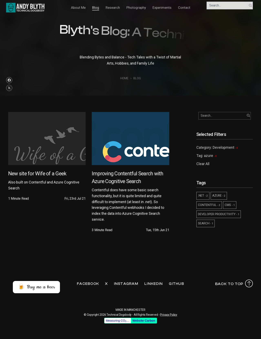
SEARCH (205, 223)
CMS (230, 205)
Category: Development (217, 147)
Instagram (126, 283)
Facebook (88, 283)
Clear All (202, 164)
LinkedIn (153, 283)
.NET (203, 195)
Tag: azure (206, 155)
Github (176, 283)
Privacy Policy (168, 314)
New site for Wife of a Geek (37, 173)
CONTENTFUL (209, 205)
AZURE (218, 195)
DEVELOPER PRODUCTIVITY (218, 214)
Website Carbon (143, 320)
